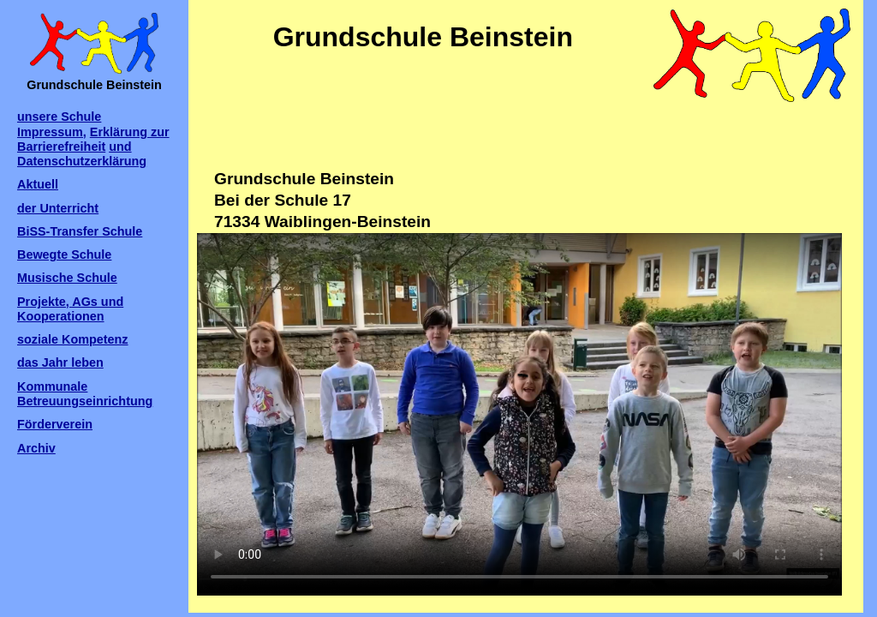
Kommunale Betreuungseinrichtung (84, 394)
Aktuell (37, 184)
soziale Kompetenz (72, 339)
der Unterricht (57, 208)
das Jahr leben (60, 362)
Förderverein (54, 424)
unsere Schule (59, 116)
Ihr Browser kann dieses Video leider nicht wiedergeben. (519, 414)
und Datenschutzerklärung (81, 154)
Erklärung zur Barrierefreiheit (93, 139)
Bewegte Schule (64, 254)
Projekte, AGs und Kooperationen (70, 309)
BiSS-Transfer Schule (79, 231)
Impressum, (52, 132)
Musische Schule (67, 278)
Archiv (36, 448)
